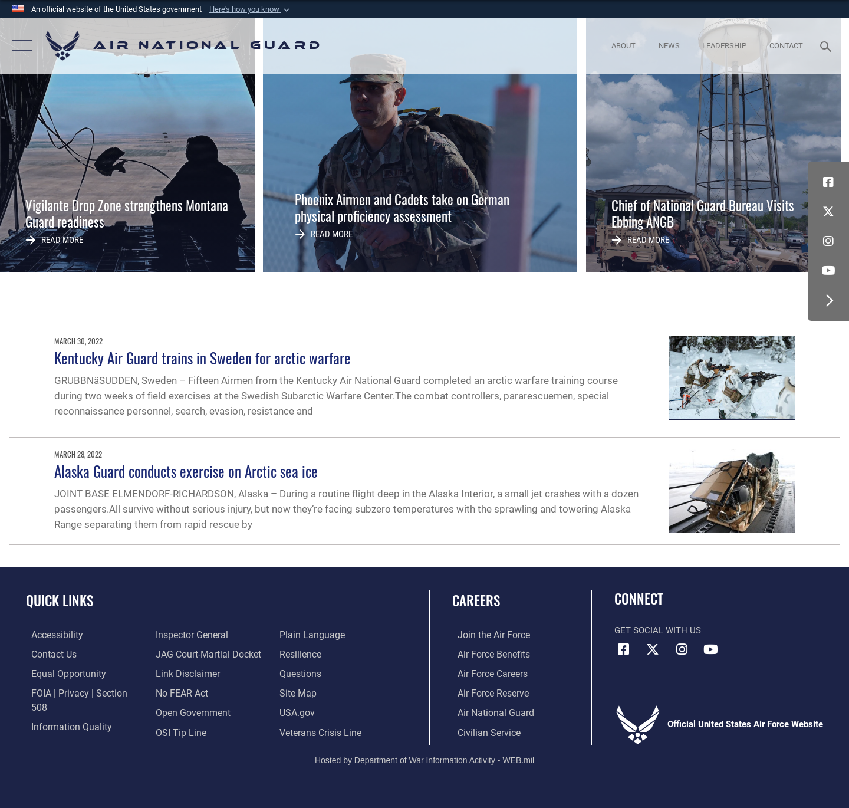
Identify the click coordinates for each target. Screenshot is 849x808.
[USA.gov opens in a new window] (298, 692)
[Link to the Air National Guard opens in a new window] (488, 712)
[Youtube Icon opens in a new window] (828, 270)
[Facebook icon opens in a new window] (828, 182)
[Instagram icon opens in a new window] (828, 241)
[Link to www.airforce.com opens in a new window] (487, 634)
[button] (250, 9)
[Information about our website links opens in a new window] (184, 653)
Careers (476, 600)
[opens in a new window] (51, 634)
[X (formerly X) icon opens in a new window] (828, 211)
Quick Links (59, 600)
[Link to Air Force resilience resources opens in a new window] (301, 634)
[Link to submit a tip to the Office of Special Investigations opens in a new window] (177, 712)
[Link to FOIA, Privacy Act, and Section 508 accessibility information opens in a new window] (80, 692)
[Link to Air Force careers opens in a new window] (486, 673)
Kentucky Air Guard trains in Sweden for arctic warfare (202, 358)
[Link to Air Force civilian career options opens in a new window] (482, 730)
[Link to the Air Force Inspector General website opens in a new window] (61, 730)
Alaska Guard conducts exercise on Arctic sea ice (186, 471)
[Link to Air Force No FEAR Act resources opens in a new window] (179, 673)
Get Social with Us (657, 630)
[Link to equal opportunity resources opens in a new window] (61, 673)
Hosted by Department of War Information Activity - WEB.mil (424, 758)
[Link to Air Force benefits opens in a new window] (487, 653)
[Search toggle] (827, 45)
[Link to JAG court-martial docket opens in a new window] (204, 634)
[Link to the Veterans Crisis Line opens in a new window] (321, 712)
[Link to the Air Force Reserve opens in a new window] (487, 692)
